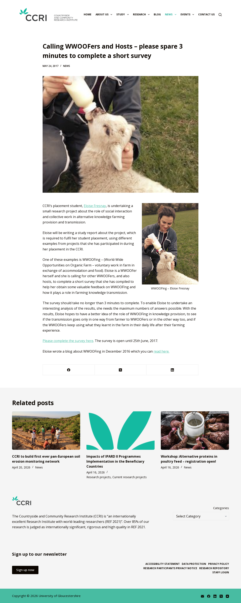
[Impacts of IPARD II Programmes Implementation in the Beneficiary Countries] (120, 430)
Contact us (206, 14)
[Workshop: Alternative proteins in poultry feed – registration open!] (195, 430)
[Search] (220, 14)
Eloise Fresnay (95, 205)
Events (188, 14)
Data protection (194, 564)
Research (142, 14)
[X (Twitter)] (121, 370)
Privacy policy (218, 564)
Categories (221, 508)
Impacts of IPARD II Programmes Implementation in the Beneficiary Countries (115, 461)
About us (105, 14)
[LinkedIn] (172, 370)
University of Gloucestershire (60, 596)
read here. (161, 351)
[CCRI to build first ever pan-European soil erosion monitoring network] (46, 430)
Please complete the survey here (68, 340)
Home (87, 14)
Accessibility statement (162, 564)
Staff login (220, 572)
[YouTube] (227, 596)
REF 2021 (138, 527)
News (171, 14)
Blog (157, 14)
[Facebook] (69, 370)
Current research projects (129, 477)
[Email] (202, 596)
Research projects (98, 477)
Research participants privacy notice (170, 568)
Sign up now (25, 570)
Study (123, 14)
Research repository (214, 568)
